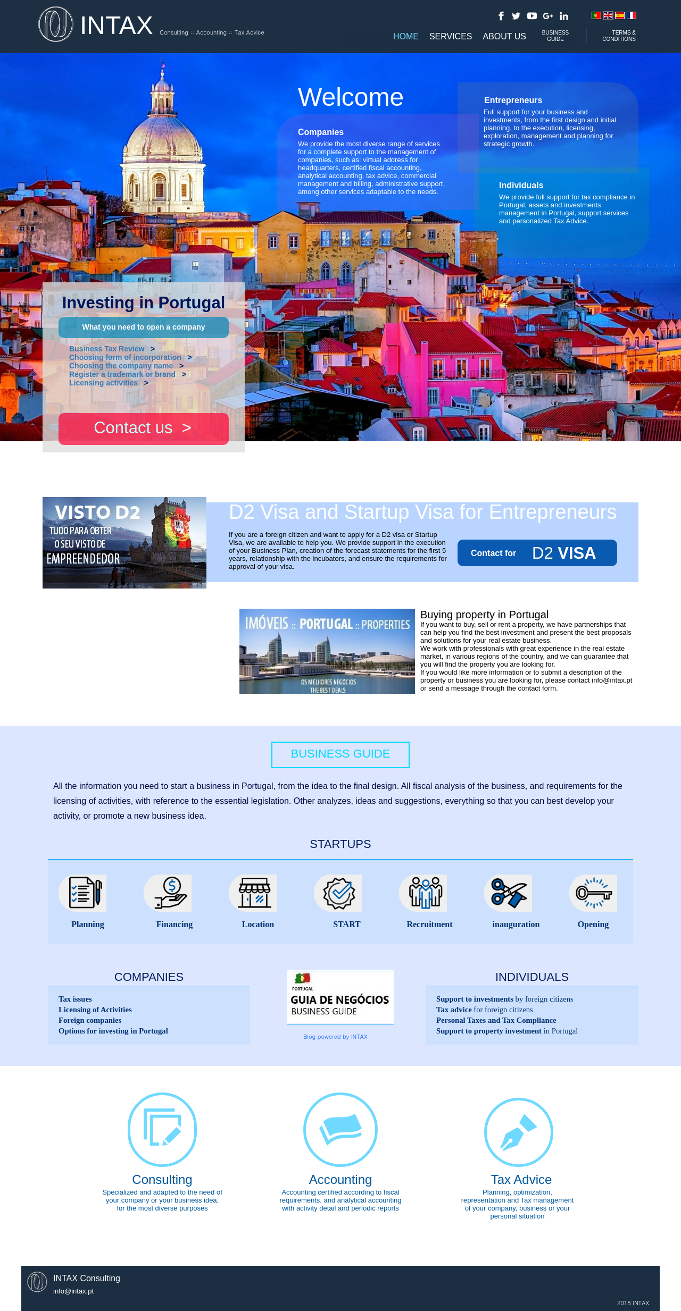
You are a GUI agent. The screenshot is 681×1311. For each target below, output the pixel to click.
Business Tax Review (106, 348)
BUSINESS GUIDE (555, 36)
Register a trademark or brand (122, 374)
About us (505, 36)
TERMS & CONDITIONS (619, 36)
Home (406, 36)
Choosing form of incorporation (125, 357)
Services (450, 36)
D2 (542, 553)
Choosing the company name (121, 366)
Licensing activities (103, 383)
